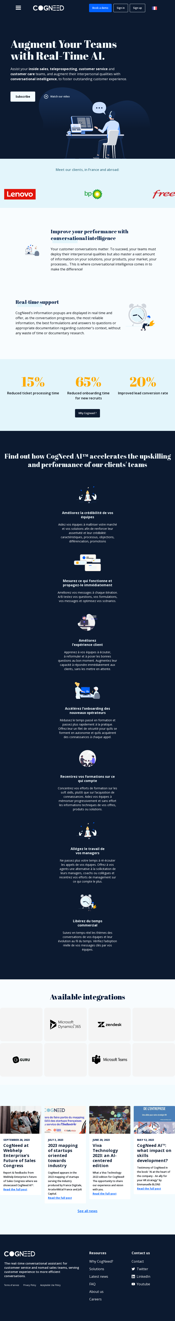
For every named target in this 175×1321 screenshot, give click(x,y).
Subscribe (23, 96)
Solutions (96, 1269)
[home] (48, 7)
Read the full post (15, 1189)
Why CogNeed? (101, 1261)
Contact (138, 1261)
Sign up (137, 8)
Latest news (98, 1276)
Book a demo (100, 8)
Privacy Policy (29, 1285)
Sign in (121, 8)
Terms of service (11, 1285)
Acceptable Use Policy (50, 1285)
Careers (95, 1299)
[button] (18, 8)
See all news (87, 1211)
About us (96, 1291)
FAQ (92, 1284)
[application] (135, 1308)
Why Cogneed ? (87, 413)
